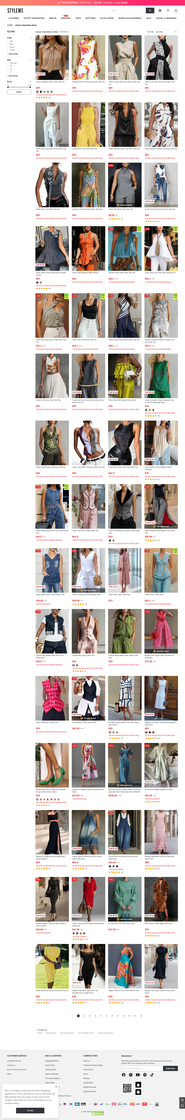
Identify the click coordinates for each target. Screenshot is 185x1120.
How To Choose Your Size (16, 1070)
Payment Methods (52, 1074)
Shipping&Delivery (52, 1061)
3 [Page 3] (89, 1016)
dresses (39, 1033)
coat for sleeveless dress (86, 1033)
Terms (85, 1074)
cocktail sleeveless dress (105, 1033)
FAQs (9, 1074)
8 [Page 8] (117, 1016)
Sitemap (86, 1078)
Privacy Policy (88, 1070)
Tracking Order (50, 1070)
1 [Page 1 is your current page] (78, 1016)
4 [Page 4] (95, 1016)
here (21, 1100)
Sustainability (88, 1083)
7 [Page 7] (112, 1016)
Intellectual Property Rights (93, 1065)
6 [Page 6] (106, 1016)
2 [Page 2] (83, 1016)
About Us (86, 1061)
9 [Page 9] (123, 1016)
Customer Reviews (14, 1061)
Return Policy (50, 1065)
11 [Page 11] (135, 1016)
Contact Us (11, 1065)
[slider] (8, 87)
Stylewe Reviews (89, 1091)
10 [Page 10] (129, 1016)
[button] (19, 37)
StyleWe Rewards (89, 1087)
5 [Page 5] (100, 1016)
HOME (10, 25)
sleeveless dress (51, 1033)
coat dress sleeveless (67, 1033)
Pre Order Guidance (52, 1078)
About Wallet (50, 1083)
